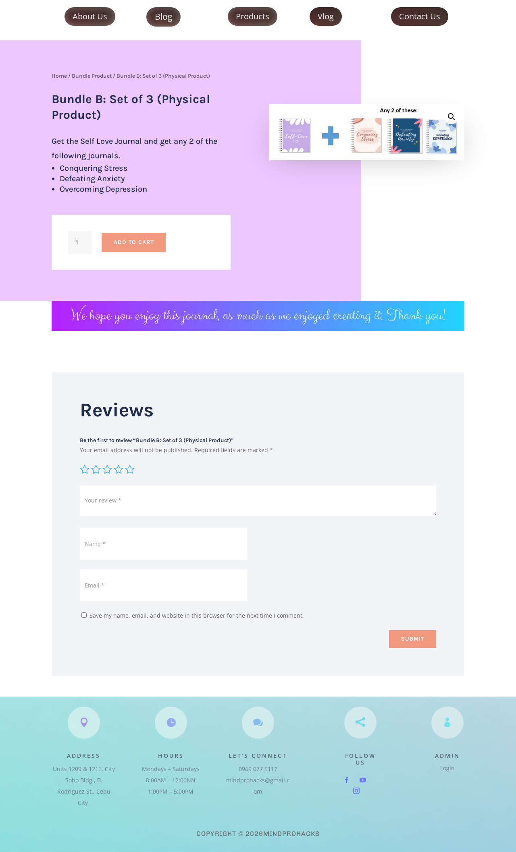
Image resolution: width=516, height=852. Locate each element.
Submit (412, 638)
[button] (451, 117)
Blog (163, 16)
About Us (90, 16)
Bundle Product (92, 75)
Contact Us (419, 16)
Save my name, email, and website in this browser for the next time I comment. (196, 615)
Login (447, 768)
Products (252, 16)
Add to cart (134, 242)
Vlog (326, 16)
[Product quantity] (80, 242)
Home (59, 75)
